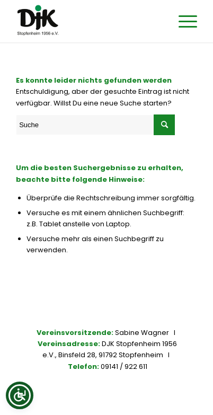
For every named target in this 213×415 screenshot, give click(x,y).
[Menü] (182, 21)
